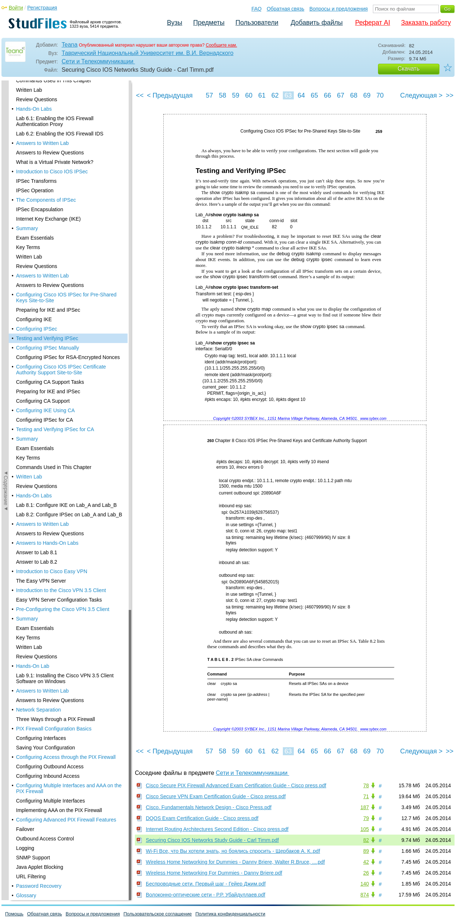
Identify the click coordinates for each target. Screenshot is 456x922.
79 (366, 818)
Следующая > (421, 95)
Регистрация (42, 8)
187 (364, 807)
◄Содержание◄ (6, 208)
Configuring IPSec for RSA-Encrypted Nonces (68, 115)
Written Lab (29, 234)
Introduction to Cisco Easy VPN (51, 329)
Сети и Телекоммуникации (98, 61)
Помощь (14, 914)
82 (366, 840)
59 (235, 95)
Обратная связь (285, 9)
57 (209, 95)
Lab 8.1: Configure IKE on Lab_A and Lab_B (66, 263)
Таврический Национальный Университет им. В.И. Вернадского (147, 53)
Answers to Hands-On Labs (47, 301)
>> (449, 95)
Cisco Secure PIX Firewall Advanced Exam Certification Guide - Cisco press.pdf (236, 785)
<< (140, 95)
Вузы (174, 22)
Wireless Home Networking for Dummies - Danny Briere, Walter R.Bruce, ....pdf (235, 862)
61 (261, 95)
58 (222, 95)
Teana (70, 45)
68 (353, 95)
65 (314, 95)
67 (340, 95)
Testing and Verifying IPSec (47, 96)
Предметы (209, 22)
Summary (27, 197)
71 (366, 796)
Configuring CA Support (43, 159)
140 (364, 884)
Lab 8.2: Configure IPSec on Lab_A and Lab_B (69, 272)
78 (366, 785)
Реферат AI (372, 22)
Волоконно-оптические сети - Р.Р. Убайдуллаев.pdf (205, 895)
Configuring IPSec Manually (47, 106)
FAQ (257, 9)
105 (364, 829)
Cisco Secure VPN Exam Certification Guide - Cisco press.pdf (216, 796)
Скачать (409, 69)
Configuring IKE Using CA (45, 168)
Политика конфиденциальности (230, 914)
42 (366, 862)
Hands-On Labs (34, 253)
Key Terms (28, 215)
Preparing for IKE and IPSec (48, 149)
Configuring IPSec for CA (44, 178)
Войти (16, 8)
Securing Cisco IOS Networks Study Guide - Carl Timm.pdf (212, 840)
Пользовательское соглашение (158, 914)
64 (301, 95)
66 (327, 95)
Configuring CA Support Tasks (50, 140)
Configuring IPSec (36, 87)
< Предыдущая (170, 95)
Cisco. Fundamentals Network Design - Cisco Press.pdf (209, 807)
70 (379, 95)
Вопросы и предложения (338, 9)
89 (366, 851)
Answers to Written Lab (42, 282)
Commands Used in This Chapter (53, 225)
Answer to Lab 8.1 (36, 310)
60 (248, 95)
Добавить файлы (317, 22)
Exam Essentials (35, 206)
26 (366, 873)
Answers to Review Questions (50, 291)
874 (364, 895)
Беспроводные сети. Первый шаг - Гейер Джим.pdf (206, 884)
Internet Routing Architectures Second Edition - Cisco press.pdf (217, 829)
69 (366, 95)
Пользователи (256, 22)
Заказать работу (426, 22)
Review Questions (36, 244)
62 (274, 95)
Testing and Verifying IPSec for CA (55, 187)
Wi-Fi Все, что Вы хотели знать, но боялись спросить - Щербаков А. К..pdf (233, 851)
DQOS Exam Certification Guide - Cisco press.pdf (202, 818)
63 (288, 95)
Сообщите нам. (221, 45)
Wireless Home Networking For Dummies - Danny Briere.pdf (214, 873)
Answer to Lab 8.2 (36, 320)
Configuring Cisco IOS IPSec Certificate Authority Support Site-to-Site (61, 127)
